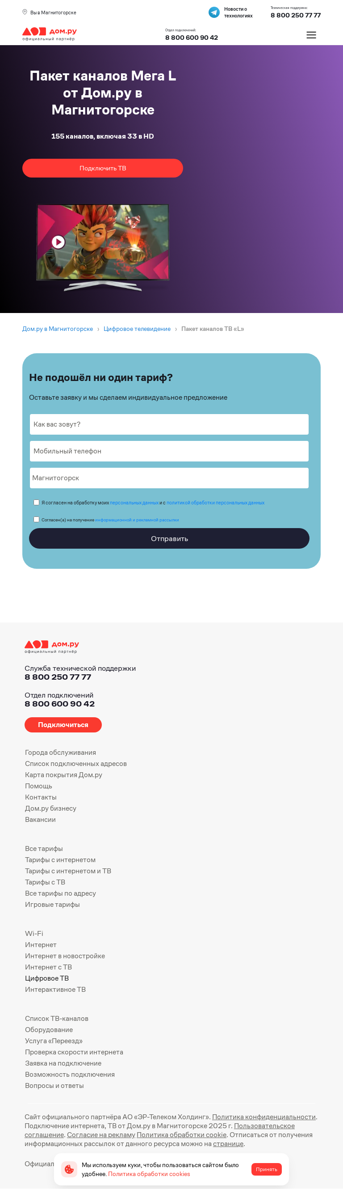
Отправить (169, 538)
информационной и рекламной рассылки (137, 520)
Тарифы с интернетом (60, 859)
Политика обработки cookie (181, 1134)
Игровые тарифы (52, 904)
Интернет (41, 944)
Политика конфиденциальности (264, 1116)
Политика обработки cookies (149, 1174)
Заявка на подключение (63, 1063)
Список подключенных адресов (76, 763)
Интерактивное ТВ (55, 989)
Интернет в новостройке (65, 956)
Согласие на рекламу (101, 1134)
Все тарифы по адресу (60, 893)
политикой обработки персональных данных (215, 502)
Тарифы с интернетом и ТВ (68, 871)
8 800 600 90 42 (191, 38)
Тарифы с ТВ (45, 882)
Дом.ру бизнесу (50, 808)
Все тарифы (44, 848)
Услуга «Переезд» (54, 1040)
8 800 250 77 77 (58, 677)
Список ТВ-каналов (56, 1018)
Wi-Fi (34, 933)
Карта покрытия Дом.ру (63, 774)
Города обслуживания (60, 752)
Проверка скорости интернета (74, 1052)
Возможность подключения (70, 1074)
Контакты (41, 797)
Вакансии (40, 819)
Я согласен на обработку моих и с (153, 502)
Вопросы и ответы (54, 1085)
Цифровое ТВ (47, 978)
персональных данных (134, 502)
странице (228, 1143)
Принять (266, 1169)
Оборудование (49, 1029)
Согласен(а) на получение (110, 520)
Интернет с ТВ (48, 967)
